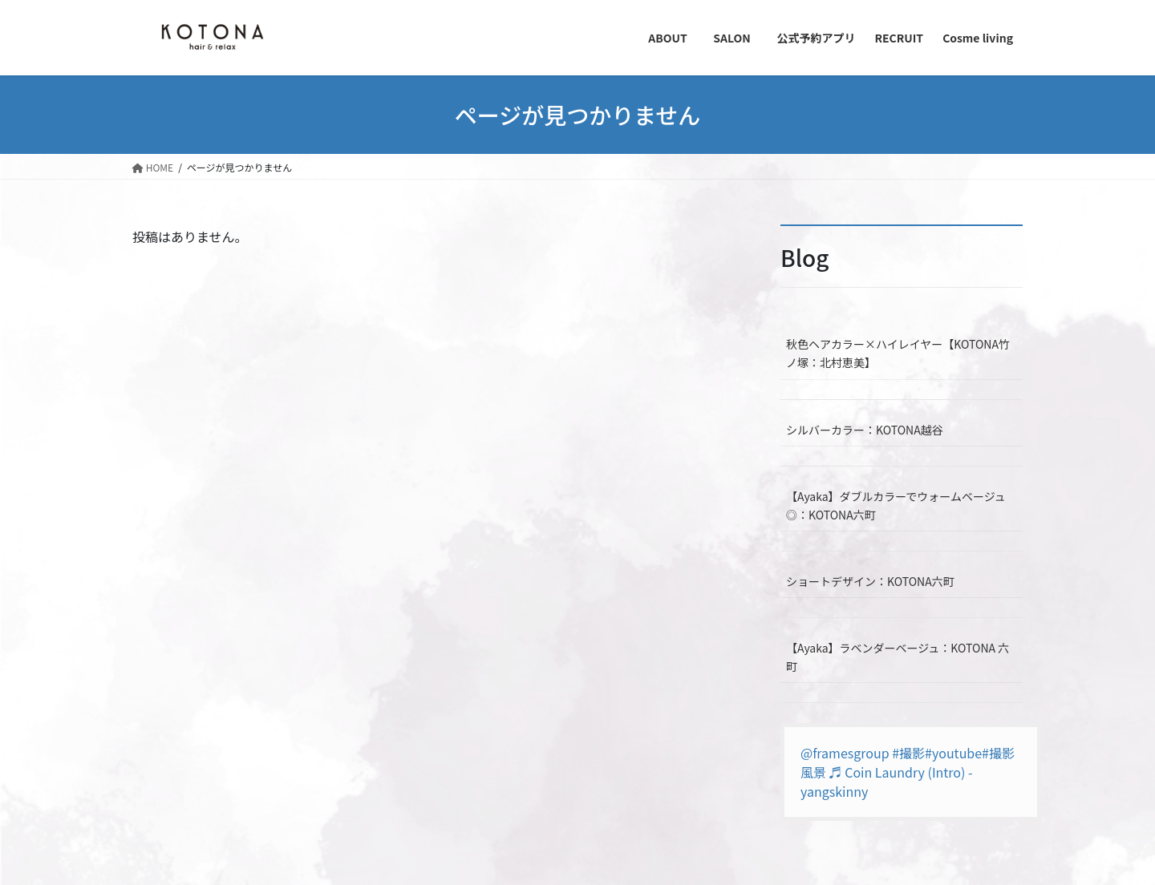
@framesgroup (845, 752)
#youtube (953, 752)
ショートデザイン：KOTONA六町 (870, 581)
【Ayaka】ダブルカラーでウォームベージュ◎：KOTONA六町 (896, 505)
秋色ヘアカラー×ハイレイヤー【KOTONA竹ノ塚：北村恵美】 (898, 353)
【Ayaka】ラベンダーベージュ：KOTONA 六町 (897, 657)
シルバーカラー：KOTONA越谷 (864, 430)
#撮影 (908, 752)
